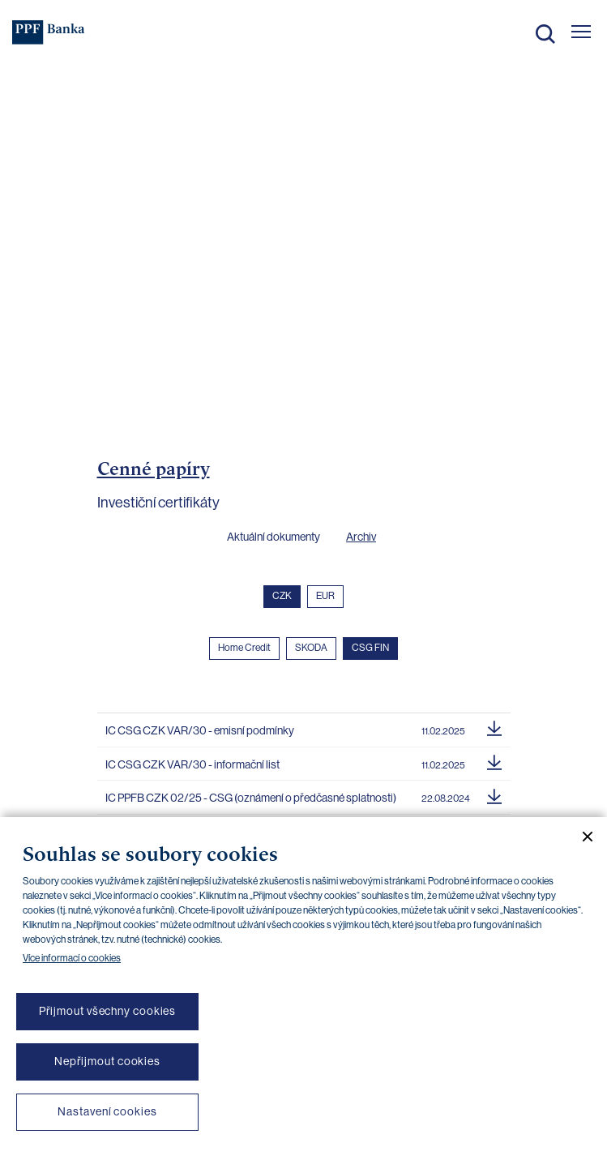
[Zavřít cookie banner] (581, 836)
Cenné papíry (153, 468)
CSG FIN (370, 647)
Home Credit (244, 647)
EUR (325, 595)
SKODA (311, 647)
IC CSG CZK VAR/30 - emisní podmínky (199, 730)
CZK (282, 595)
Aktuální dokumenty (273, 536)
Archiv (361, 536)
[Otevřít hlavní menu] (581, 31)
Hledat (545, 34)
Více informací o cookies (72, 958)
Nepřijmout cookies (107, 1061)
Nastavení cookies (107, 1111)
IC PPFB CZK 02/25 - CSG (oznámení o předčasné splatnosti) (250, 797)
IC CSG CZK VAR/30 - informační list (192, 764)
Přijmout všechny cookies (108, 1010)
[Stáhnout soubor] (494, 726)
